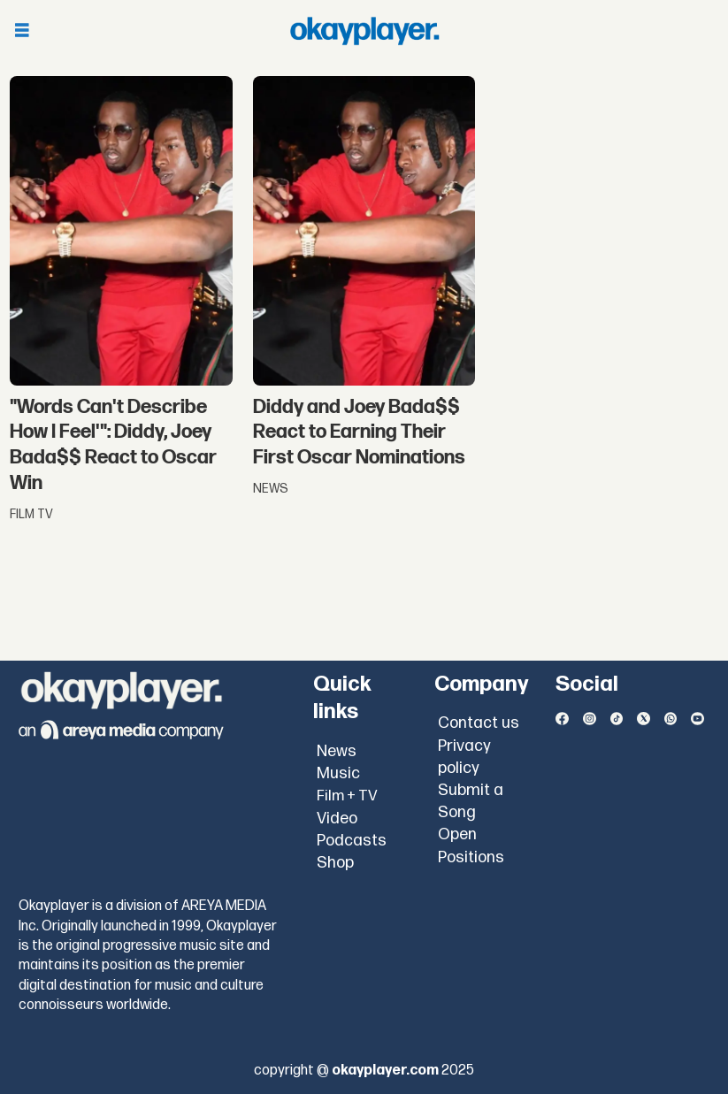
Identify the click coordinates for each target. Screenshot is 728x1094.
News (336, 751)
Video (337, 818)
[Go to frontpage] (364, 31)
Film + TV (347, 796)
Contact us (478, 723)
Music (338, 773)
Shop (335, 862)
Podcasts (352, 840)
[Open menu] (22, 31)
